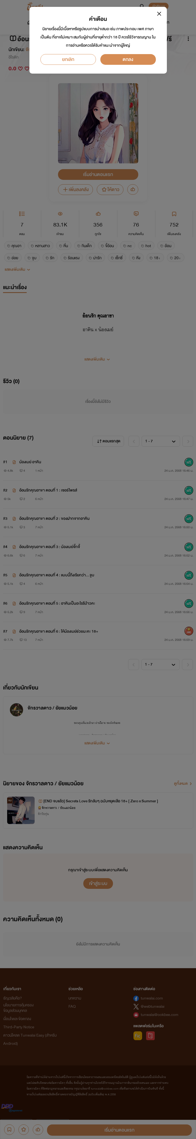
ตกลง (128, 59)
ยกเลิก (68, 59)
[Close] (159, 14)
